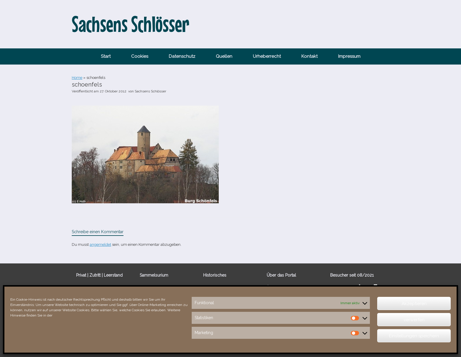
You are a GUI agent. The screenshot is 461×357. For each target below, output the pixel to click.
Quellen (224, 56)
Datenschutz (182, 56)
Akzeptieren (414, 303)
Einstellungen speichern (414, 336)
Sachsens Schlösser (150, 91)
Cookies (139, 56)
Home (77, 77)
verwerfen (414, 319)
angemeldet (100, 244)
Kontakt (309, 56)
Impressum (349, 56)
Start (106, 56)
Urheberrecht (267, 56)
